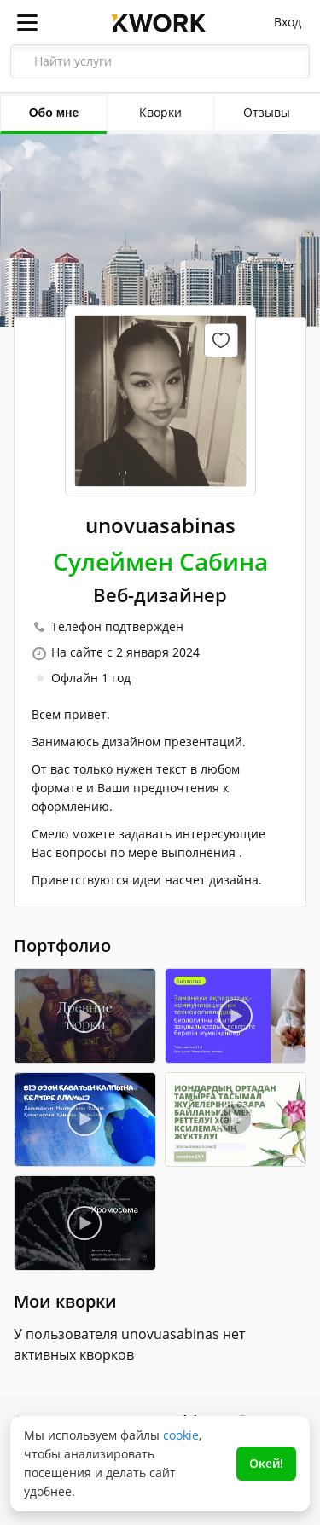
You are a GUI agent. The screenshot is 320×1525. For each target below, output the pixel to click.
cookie (181, 1435)
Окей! (266, 1463)
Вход (287, 22)
